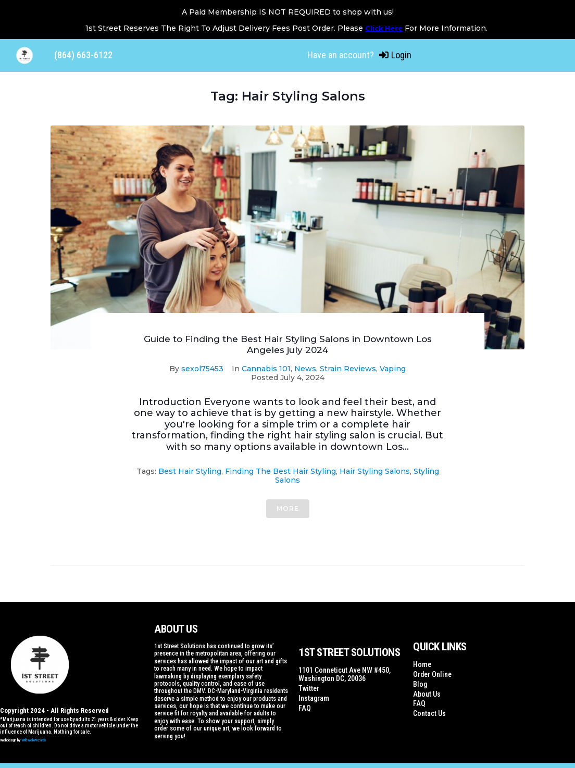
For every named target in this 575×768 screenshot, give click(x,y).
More (288, 508)
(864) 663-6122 (83, 54)
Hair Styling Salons (375, 471)
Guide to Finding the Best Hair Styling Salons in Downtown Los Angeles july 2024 (288, 344)
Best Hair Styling (189, 471)
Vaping (393, 368)
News (305, 368)
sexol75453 (202, 368)
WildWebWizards (33, 740)
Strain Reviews (348, 368)
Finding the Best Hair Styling (280, 471)
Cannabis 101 (266, 368)
